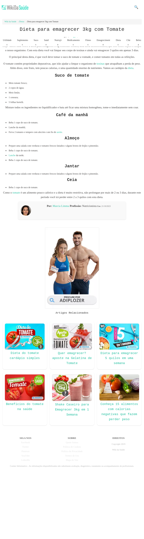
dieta (130, 127)
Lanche (12, 214)
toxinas (101, 122)
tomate (16, 251)
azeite (59, 191)
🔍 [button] (136, 7)
